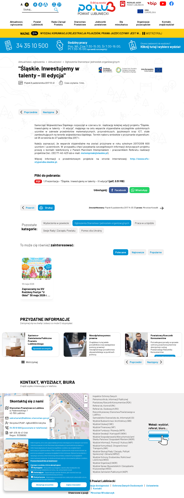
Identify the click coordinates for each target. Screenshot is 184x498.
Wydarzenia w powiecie (56, 223)
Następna (48, 112)
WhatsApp (141, 190)
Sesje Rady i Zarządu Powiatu (59, 230)
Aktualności (54, 62)
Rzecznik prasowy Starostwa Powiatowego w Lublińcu (114, 415)
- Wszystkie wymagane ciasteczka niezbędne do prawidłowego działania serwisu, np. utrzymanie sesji (55, 469)
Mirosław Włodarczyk (102, 495)
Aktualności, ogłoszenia (16, 23)
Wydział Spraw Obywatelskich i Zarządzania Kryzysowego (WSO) (113, 469)
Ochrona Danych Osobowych (127, 487)
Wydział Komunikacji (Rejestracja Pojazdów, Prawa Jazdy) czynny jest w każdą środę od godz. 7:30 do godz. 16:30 (86, 33)
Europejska (150, 11)
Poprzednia (30, 112)
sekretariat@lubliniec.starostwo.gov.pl (29, 420)
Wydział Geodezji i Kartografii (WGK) (109, 436)
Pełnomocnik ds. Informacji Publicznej (110, 401)
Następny (152, 364)
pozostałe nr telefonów (34, 430)
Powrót (30, 208)
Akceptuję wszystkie (44, 485)
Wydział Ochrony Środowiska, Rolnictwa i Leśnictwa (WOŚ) (112, 460)
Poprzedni (135, 364)
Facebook (120, 190)
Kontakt (97, 490)
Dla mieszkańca (121, 23)
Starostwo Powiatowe (80, 23)
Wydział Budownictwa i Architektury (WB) (112, 423)
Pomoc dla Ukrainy (91, 230)
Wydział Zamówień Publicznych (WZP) (110, 474)
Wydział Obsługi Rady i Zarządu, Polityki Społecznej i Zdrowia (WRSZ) (111, 455)
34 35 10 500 (32, 45)
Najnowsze (138, 252)
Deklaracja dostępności (96, 487)
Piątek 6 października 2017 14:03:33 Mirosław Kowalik (123, 208)
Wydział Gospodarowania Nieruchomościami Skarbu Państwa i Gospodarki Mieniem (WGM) (113, 440)
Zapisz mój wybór (73, 485)
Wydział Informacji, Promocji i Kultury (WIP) (113, 445)
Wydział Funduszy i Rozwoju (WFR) (109, 433)
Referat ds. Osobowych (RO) (105, 411)
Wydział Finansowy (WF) (104, 429)
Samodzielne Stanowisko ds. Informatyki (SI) (113, 420)
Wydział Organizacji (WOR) (105, 465)
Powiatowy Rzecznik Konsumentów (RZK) (112, 405)
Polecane (120, 252)
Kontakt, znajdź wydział (166, 23)
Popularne (156, 252)
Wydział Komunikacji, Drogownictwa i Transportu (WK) (110, 449)
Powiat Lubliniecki (135, 3)
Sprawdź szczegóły (42, 351)
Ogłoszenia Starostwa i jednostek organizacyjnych (92, 62)
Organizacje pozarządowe (143, 23)
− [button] (86, 402)
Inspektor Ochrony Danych (105, 398)
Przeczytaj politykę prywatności (43, 461)
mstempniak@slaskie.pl (94, 153)
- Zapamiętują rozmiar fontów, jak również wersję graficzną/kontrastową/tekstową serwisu (55, 473)
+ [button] (86, 399)
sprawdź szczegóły (97, 49)
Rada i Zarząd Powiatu (58, 23)
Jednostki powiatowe (100, 23)
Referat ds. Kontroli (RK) (104, 408)
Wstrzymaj (32, 364)
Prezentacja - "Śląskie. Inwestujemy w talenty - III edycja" (84, 181)
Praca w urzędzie (144, 223)
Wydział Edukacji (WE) (103, 426)
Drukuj (48, 208)
